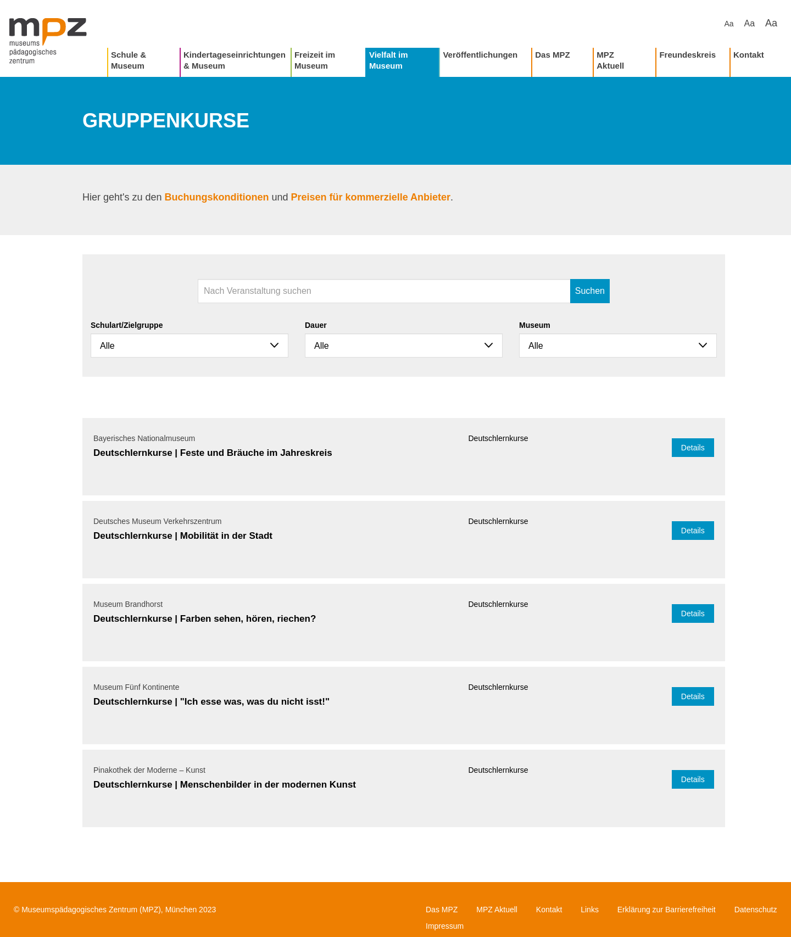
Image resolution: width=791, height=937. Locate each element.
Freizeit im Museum (314, 60)
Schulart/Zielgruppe (127, 325)
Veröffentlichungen (480, 54)
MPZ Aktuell (610, 60)
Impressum (445, 926)
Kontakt (748, 54)
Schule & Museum (128, 60)
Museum (534, 325)
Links (590, 909)
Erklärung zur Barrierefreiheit (666, 909)
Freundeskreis (687, 54)
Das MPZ (552, 54)
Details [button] (693, 447)
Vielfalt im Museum (388, 60)
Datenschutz (755, 909)
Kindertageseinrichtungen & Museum (234, 60)
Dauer (316, 325)
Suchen (590, 290)
